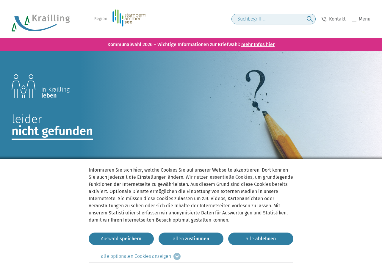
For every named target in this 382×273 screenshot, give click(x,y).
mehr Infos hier (258, 44)
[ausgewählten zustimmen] (121, 239)
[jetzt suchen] (309, 19)
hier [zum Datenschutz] (137, 170)
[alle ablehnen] (260, 239)
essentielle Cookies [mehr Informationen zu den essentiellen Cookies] (231, 177)
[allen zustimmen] (191, 239)
